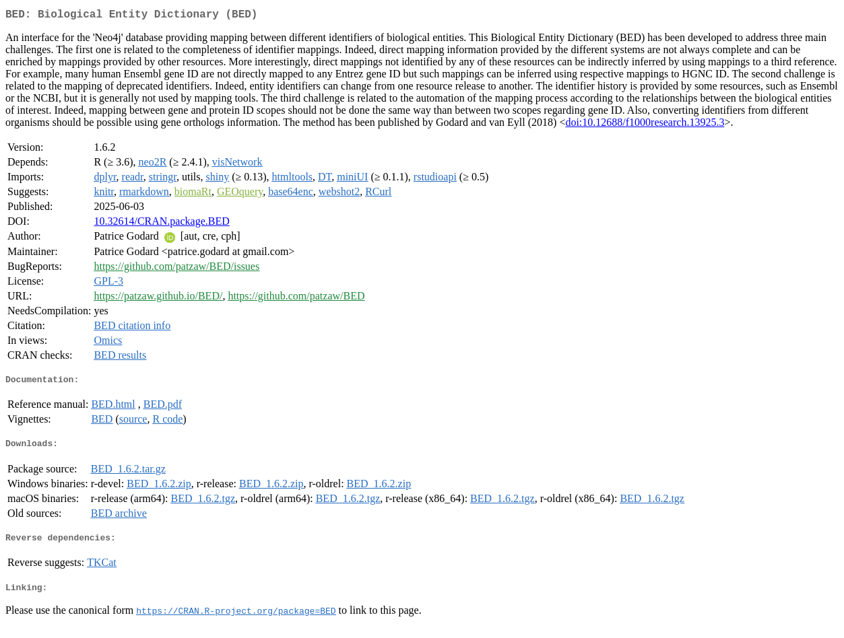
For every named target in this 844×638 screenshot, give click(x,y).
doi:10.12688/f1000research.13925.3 (644, 125)
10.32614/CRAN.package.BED (161, 223)
